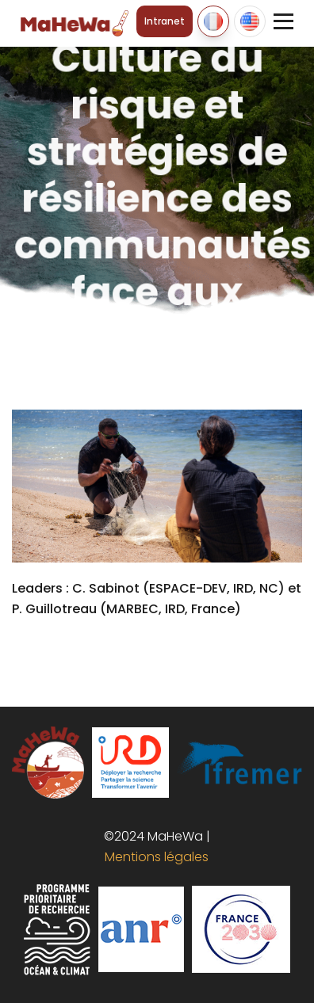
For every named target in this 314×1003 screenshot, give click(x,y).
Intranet (164, 21)
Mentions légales (153, 857)
